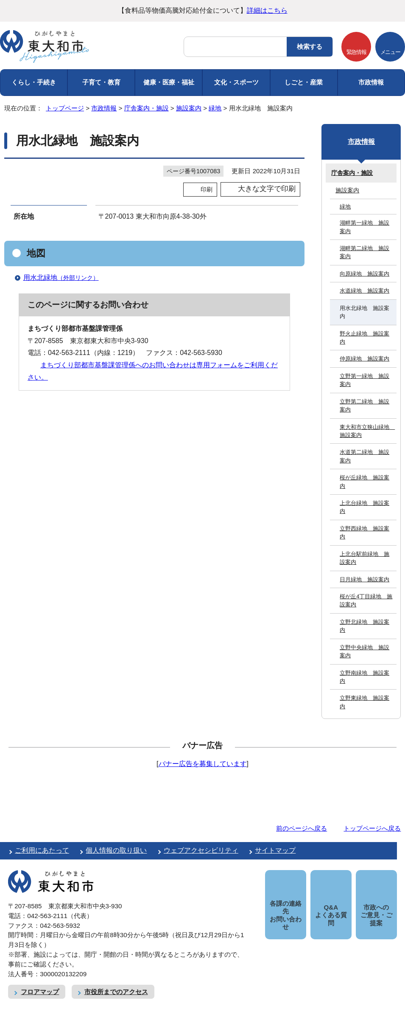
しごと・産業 (304, 82)
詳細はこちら (267, 10)
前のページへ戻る (301, 828)
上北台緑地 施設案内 (364, 507)
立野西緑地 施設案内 (364, 532)
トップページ (65, 108)
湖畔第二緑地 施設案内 (364, 252)
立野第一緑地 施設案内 (364, 380)
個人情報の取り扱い (116, 850)
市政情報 (371, 82)
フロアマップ (40, 982)
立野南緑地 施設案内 (364, 677)
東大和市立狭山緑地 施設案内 (367, 431)
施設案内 (188, 108)
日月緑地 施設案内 (364, 579)
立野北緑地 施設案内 (364, 626)
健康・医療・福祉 (168, 82)
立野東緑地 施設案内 (364, 702)
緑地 (215, 108)
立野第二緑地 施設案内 (364, 405)
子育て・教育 (101, 82)
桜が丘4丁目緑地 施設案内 (366, 600)
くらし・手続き (33, 82)
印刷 (206, 189)
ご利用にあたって (42, 850)
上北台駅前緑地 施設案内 (364, 558)
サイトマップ (275, 850)
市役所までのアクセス (116, 982)
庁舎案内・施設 (146, 108)
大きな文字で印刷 (267, 189)
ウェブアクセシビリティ (201, 850)
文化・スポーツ (236, 82)
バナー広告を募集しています (203, 763)
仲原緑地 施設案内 (364, 358)
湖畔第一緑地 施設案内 (364, 227)
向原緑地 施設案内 (364, 273)
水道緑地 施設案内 (364, 290)
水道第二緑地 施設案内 (364, 456)
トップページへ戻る (372, 828)
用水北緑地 (64, 277)
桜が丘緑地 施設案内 (364, 481)
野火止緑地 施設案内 (364, 337)
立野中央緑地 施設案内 (364, 651)
